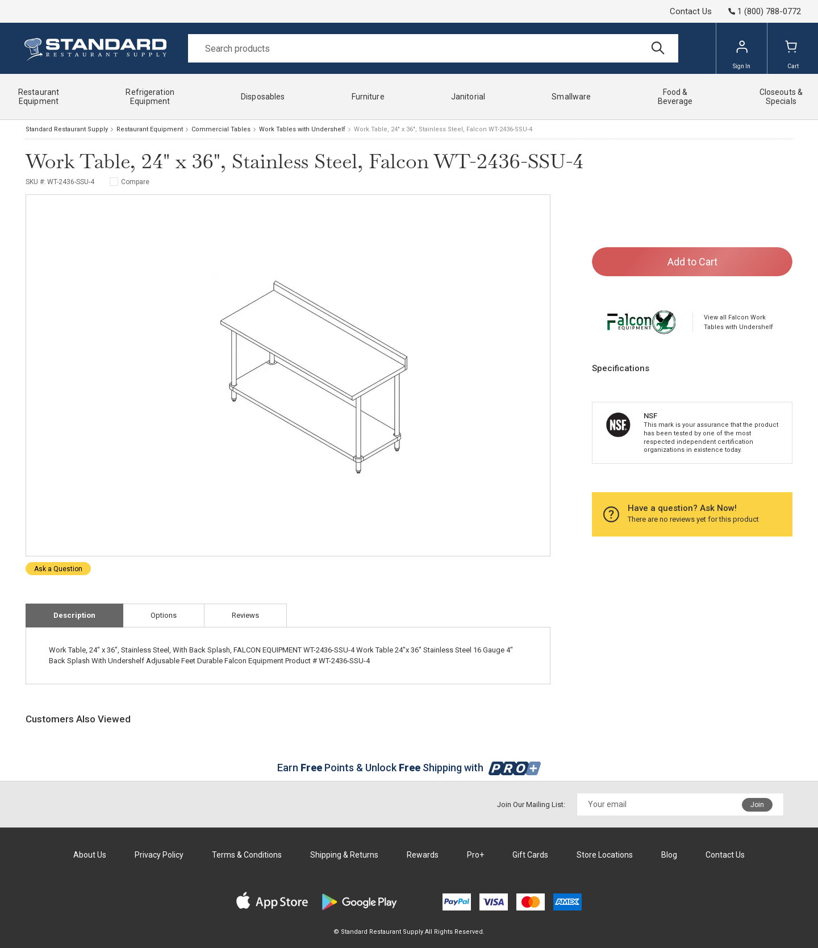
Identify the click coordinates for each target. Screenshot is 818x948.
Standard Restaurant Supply (67, 129)
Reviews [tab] (245, 615)
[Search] (433, 48)
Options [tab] (164, 615)
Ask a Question (58, 569)
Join (757, 805)
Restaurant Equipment (149, 129)
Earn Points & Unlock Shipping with (409, 768)
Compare (135, 182)
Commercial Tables (221, 129)
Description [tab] (74, 615)
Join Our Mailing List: (531, 804)
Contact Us (691, 11)
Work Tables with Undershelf (302, 129)
